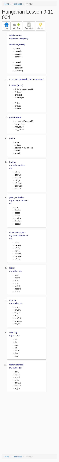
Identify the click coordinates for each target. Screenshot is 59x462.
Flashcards (17, 4)
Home (6, 4)
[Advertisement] (29, 423)
